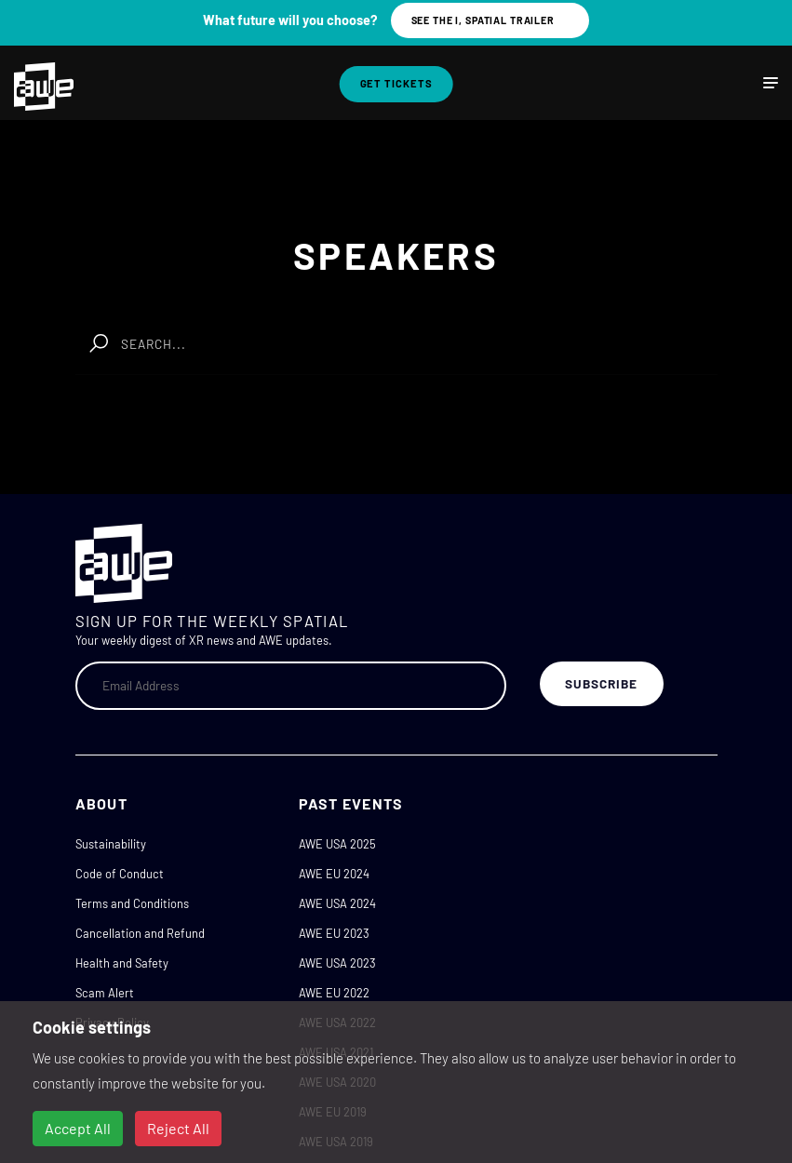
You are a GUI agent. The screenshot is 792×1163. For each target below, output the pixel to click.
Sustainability (110, 843)
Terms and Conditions (132, 903)
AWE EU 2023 (334, 933)
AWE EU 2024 (334, 873)
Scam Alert (104, 992)
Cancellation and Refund (140, 933)
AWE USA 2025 (337, 843)
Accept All (78, 1128)
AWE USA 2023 (337, 963)
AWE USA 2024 (337, 903)
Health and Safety (121, 963)
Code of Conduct (119, 873)
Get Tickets (396, 83)
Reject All (178, 1128)
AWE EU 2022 (334, 992)
